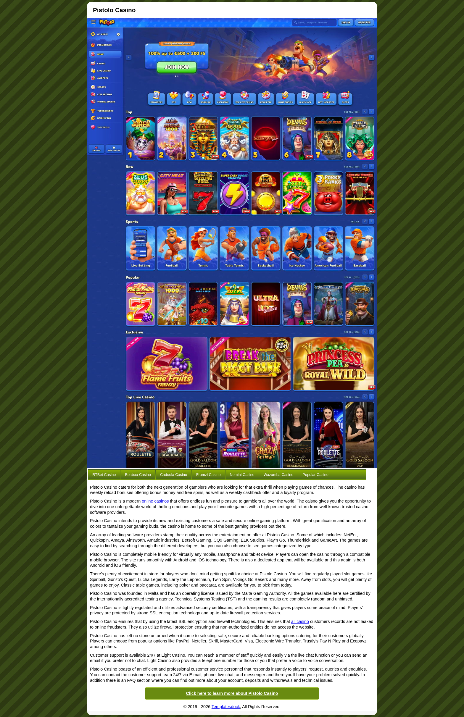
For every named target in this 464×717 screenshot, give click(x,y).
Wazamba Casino (279, 474)
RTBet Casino (104, 474)
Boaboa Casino (138, 474)
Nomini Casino (242, 474)
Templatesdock (226, 706)
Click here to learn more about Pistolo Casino (232, 693)
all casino (300, 621)
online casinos (155, 501)
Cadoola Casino (173, 474)
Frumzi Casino (208, 474)
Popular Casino (315, 474)
